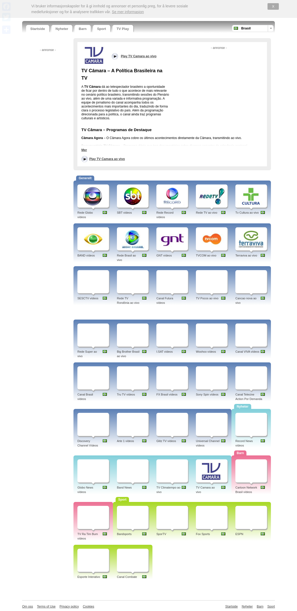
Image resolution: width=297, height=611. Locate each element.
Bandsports (124, 534)
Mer (84, 150)
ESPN (239, 534)
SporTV (161, 534)
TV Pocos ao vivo (207, 298)
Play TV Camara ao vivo (107, 159)
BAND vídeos (86, 255)
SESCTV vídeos (87, 298)
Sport (101, 29)
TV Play (123, 29)
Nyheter (62, 29)
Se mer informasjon (128, 12)
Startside (37, 29)
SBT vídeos (124, 212)
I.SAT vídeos (164, 351)
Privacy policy (69, 606)
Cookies (88, 606)
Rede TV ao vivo (206, 212)
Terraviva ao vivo (246, 255)
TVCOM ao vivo (206, 255)
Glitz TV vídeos (166, 441)
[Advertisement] (47, 132)
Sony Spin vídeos (207, 394)
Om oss (27, 606)
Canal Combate (127, 576)
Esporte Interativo (88, 576)
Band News (124, 487)
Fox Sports (203, 534)
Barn (83, 29)
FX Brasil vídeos (166, 394)
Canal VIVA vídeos (247, 351)
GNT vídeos (164, 255)
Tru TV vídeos (126, 394)
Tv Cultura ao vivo (247, 212)
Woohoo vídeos (206, 351)
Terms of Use (46, 606)
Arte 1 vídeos (125, 441)
